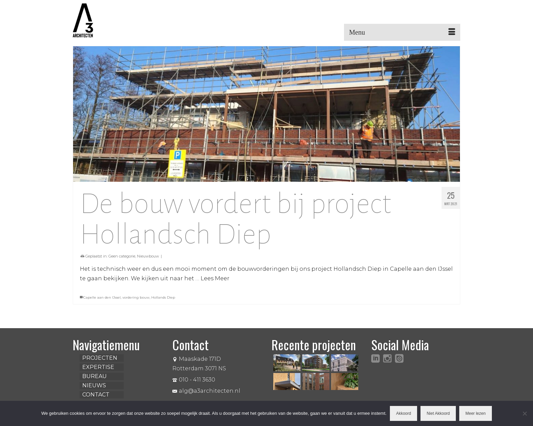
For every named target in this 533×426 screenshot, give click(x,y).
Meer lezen (475, 413)
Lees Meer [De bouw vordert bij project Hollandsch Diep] (215, 278)
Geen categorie (121, 256)
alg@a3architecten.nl (206, 391)
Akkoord (403, 413)
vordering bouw (136, 297)
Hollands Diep (163, 297)
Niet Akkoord (438, 413)
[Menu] (402, 32)
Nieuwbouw (148, 256)
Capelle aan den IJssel (102, 297)
